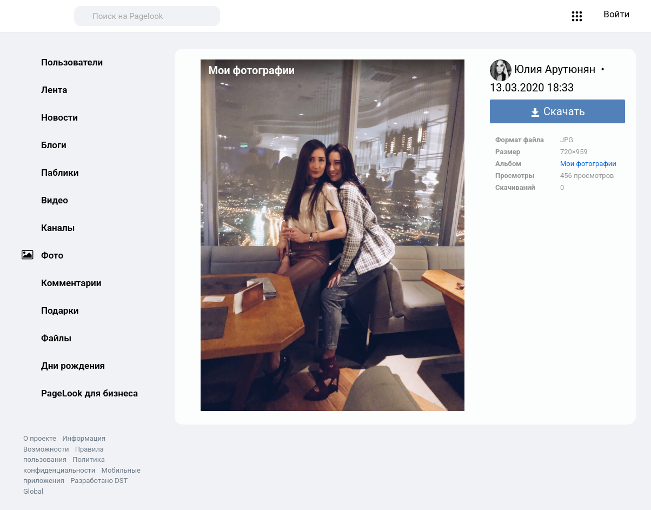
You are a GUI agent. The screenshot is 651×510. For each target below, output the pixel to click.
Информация (83, 438)
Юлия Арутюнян (556, 69)
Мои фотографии (588, 164)
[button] (577, 16)
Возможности (46, 449)
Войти (616, 14)
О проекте (39, 438)
